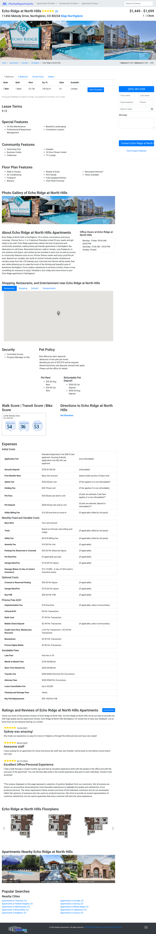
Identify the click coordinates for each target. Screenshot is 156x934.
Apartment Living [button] (90, 3)
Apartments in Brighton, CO (14, 913)
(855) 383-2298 (136, 89)
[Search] (138, 3)
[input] (134, 109)
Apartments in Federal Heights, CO (17, 904)
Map (64, 16)
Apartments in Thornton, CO (14, 901)
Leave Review (108, 710)
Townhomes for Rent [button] (68, 3)
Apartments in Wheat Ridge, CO (74, 907)
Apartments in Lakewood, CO (73, 910)
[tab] (9, 76)
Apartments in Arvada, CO (71, 901)
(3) (56, 11)
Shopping (23, 288)
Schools (34, 288)
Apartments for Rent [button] (46, 3)
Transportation (49, 288)
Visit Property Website (136, 151)
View (95, 89)
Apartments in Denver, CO (71, 904)
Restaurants (9, 288)
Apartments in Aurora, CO (71, 913)
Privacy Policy (104, 927)
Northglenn (75, 16)
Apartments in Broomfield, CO (15, 910)
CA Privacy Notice (91, 927)
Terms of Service (116, 927)
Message (123, 115)
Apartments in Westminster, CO (16, 907)
